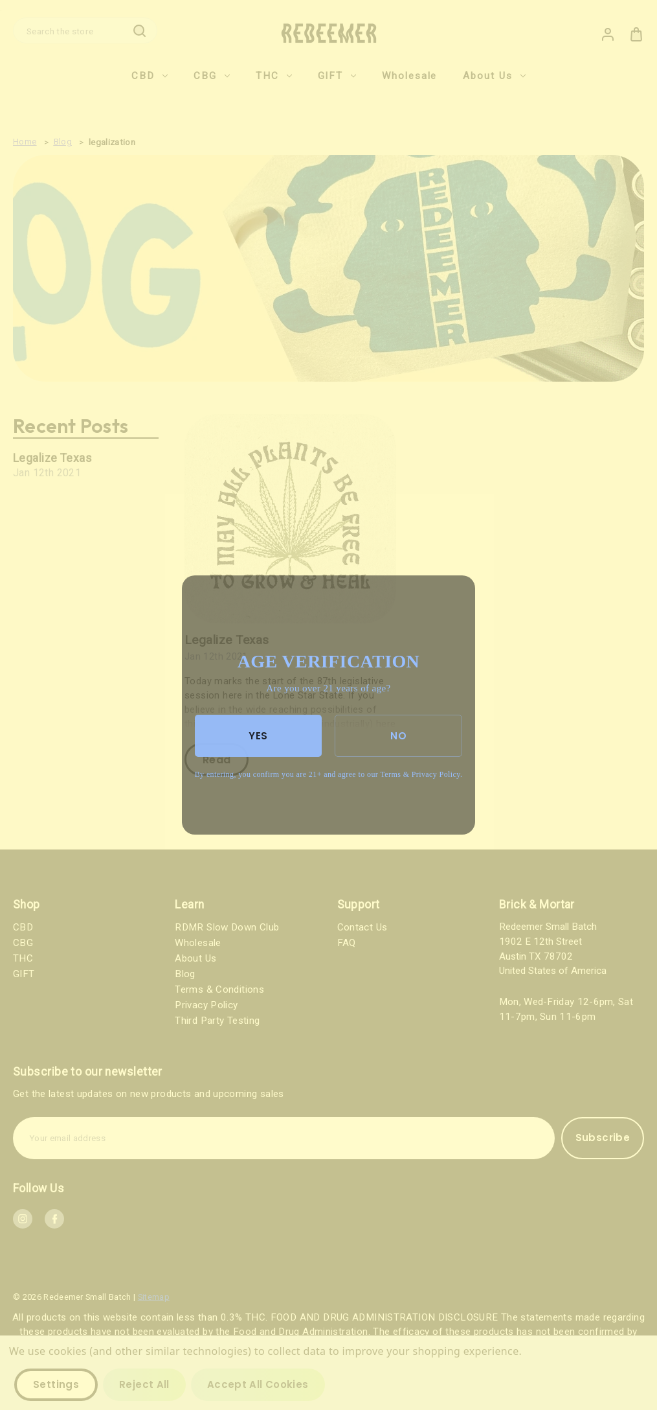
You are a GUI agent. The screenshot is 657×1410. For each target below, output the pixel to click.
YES (258, 736)
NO (398, 736)
